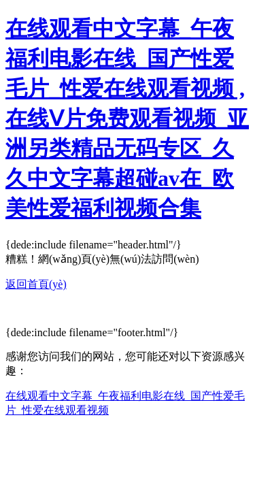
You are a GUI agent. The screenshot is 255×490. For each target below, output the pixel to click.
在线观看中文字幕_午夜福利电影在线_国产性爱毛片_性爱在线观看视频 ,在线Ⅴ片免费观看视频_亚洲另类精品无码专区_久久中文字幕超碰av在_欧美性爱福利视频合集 (127, 118)
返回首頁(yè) (36, 284)
